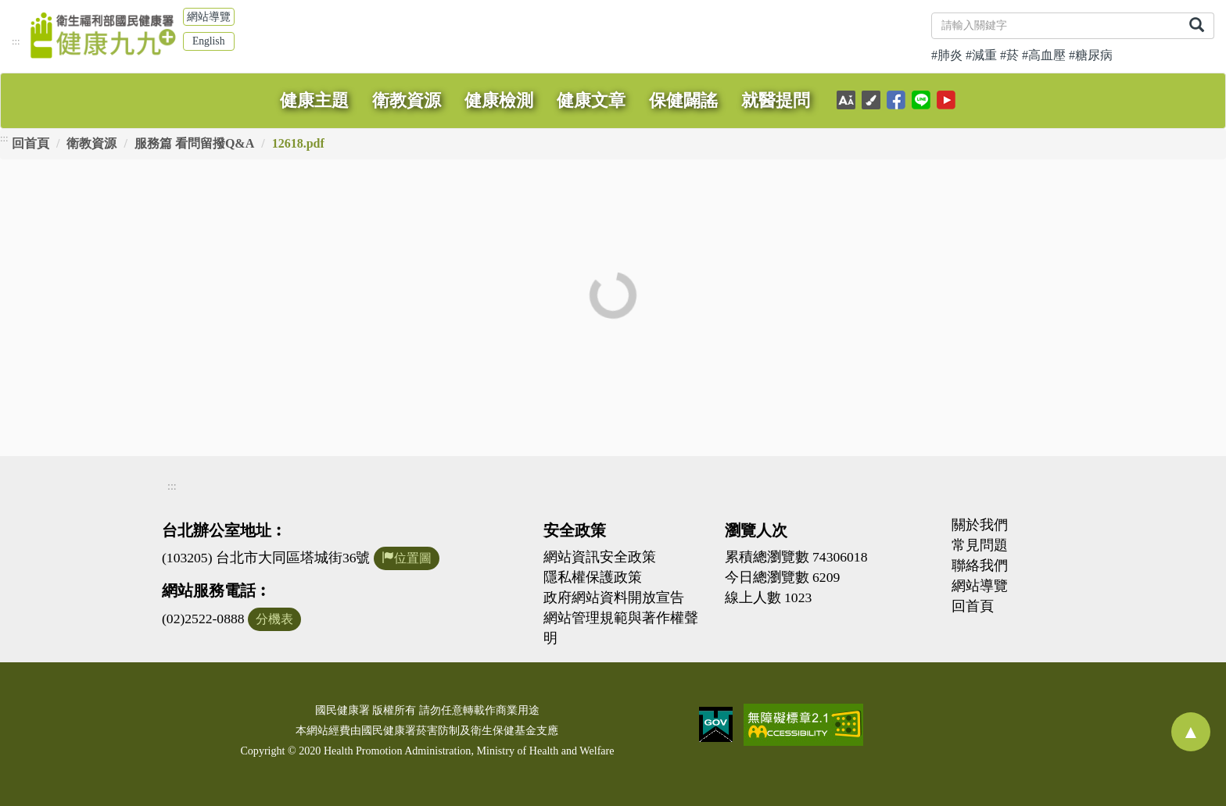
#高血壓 (1044, 55)
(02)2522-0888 (203, 618)
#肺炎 (947, 55)
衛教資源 (91, 143)
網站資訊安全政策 (599, 557)
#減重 (981, 55)
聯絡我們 (980, 565)
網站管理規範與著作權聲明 (620, 628)
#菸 (1009, 55)
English (208, 41)
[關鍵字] (1056, 25)
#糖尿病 (1091, 55)
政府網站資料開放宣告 (613, 597)
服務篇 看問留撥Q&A (194, 143)
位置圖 (407, 558)
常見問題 (980, 545)
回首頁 (30, 143)
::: (16, 41)
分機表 (274, 619)
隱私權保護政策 (592, 577)
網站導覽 (209, 17)
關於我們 (980, 525)
